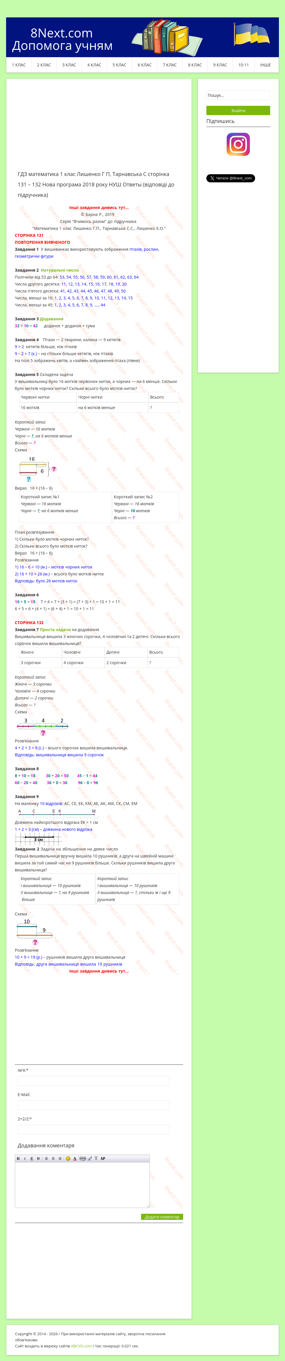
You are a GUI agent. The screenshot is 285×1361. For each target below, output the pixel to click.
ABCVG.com (81, 1346)
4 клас (94, 65)
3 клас (69, 65)
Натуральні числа (60, 270)
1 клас (19, 65)
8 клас (195, 65)
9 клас (220, 65)
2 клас (44, 65)
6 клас (145, 65)
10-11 (243, 65)
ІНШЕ (265, 65)
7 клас (170, 65)
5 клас (120, 65)
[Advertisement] (99, 128)
